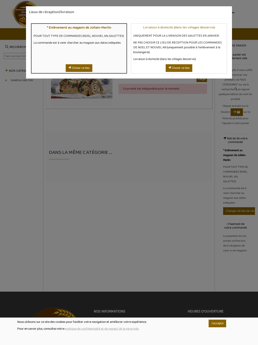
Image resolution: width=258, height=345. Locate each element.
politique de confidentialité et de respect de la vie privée (101, 328)
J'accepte (217, 323)
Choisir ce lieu (79, 68)
